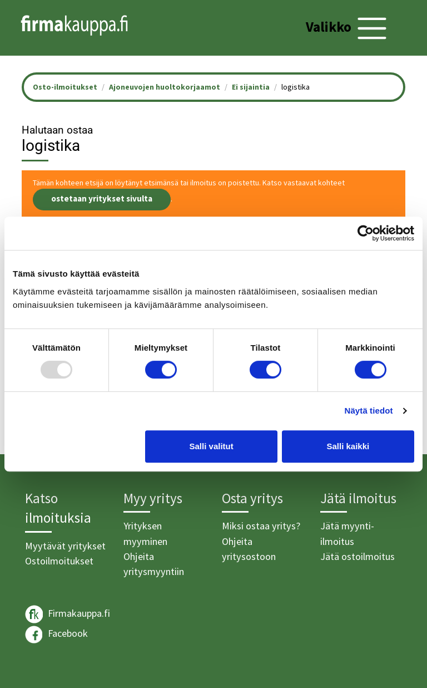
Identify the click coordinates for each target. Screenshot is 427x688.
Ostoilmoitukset (59, 560)
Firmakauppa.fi (67, 614)
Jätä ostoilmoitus (357, 556)
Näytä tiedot (369, 410)
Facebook (56, 634)
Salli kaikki (348, 446)
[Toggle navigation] (347, 28)
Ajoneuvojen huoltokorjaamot (164, 87)
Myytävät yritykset (65, 545)
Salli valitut (212, 446)
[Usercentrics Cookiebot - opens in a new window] (365, 233)
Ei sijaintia (251, 87)
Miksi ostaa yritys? (261, 525)
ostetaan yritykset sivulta (101, 198)
